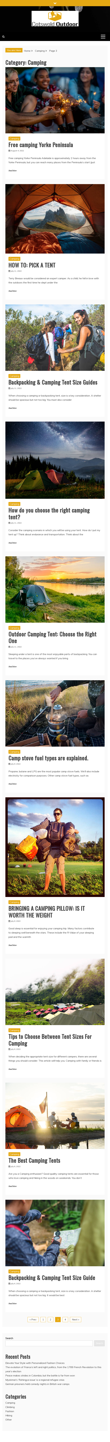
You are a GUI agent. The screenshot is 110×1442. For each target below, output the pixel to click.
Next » (75, 1319)
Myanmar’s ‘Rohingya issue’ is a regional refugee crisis (34, 1379)
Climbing (10, 1407)
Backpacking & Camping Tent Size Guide (51, 1277)
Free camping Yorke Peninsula (40, 144)
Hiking (8, 1415)
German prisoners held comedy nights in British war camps (37, 1384)
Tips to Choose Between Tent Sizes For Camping (50, 1039)
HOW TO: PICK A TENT (31, 265)
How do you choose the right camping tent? (49, 513)
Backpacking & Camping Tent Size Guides (52, 382)
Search (9, 1338)
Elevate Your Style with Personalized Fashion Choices (35, 1362)
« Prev (33, 1319)
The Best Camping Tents (34, 1160)
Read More (12, 171)
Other (8, 1419)
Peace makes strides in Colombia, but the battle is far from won (40, 1375)
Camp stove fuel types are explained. (48, 758)
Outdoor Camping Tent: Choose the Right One (52, 637)
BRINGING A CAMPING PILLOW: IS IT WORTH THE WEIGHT (46, 911)
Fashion (9, 1411)
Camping (14, 138)
